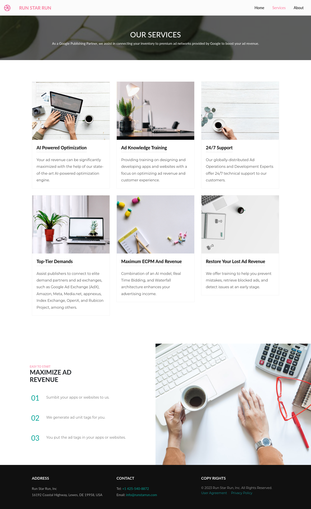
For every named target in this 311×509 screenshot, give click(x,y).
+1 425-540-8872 (135, 489)
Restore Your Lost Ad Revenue (235, 261)
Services (279, 7)
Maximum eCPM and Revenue (151, 261)
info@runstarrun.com (141, 495)
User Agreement (214, 493)
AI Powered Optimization (62, 147)
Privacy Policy (241, 493)
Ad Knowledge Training (144, 147)
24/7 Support (219, 147)
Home (259, 8)
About (299, 8)
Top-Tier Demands (55, 261)
